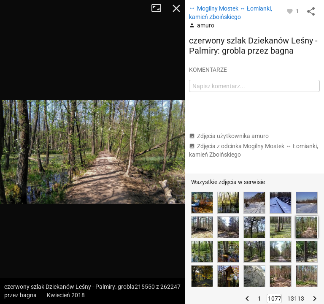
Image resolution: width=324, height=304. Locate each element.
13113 (295, 298)
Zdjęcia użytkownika (229, 136)
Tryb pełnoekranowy (159, 8)
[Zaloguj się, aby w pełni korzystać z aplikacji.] (290, 11)
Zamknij (176, 8)
